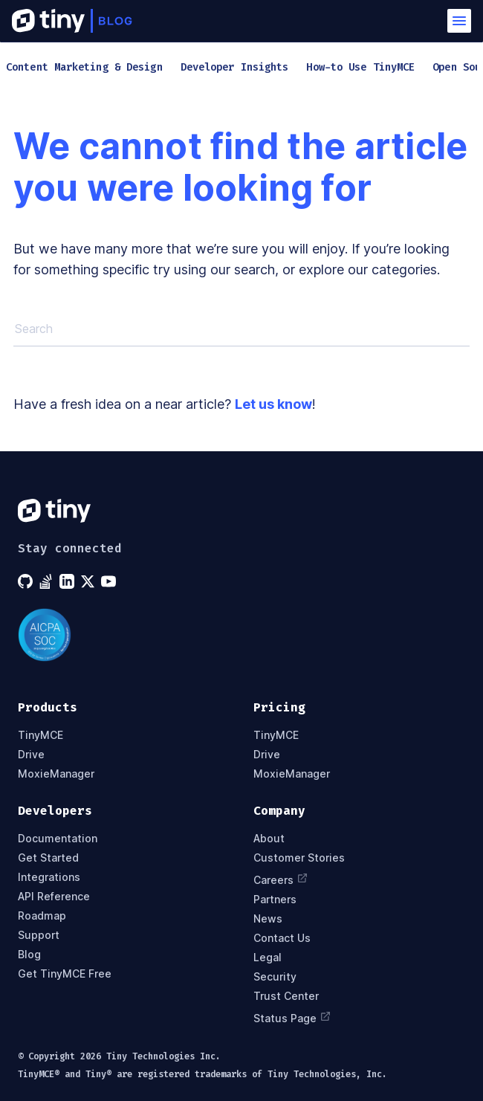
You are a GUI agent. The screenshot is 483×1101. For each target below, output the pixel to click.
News (267, 919)
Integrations (49, 877)
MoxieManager (56, 774)
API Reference (54, 896)
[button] (459, 21)
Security (274, 977)
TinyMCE (40, 735)
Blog (29, 954)
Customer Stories (299, 858)
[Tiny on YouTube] (110, 581)
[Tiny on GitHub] (27, 581)
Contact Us (282, 938)
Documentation (57, 838)
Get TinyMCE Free (64, 974)
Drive (31, 754)
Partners (274, 899)
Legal (267, 957)
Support (38, 935)
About (269, 838)
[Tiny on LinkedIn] (68, 581)
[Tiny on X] (89, 581)
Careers (280, 878)
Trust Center (286, 996)
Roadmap (42, 916)
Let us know (273, 404)
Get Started (48, 858)
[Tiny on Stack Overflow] (47, 581)
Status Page (292, 1017)
